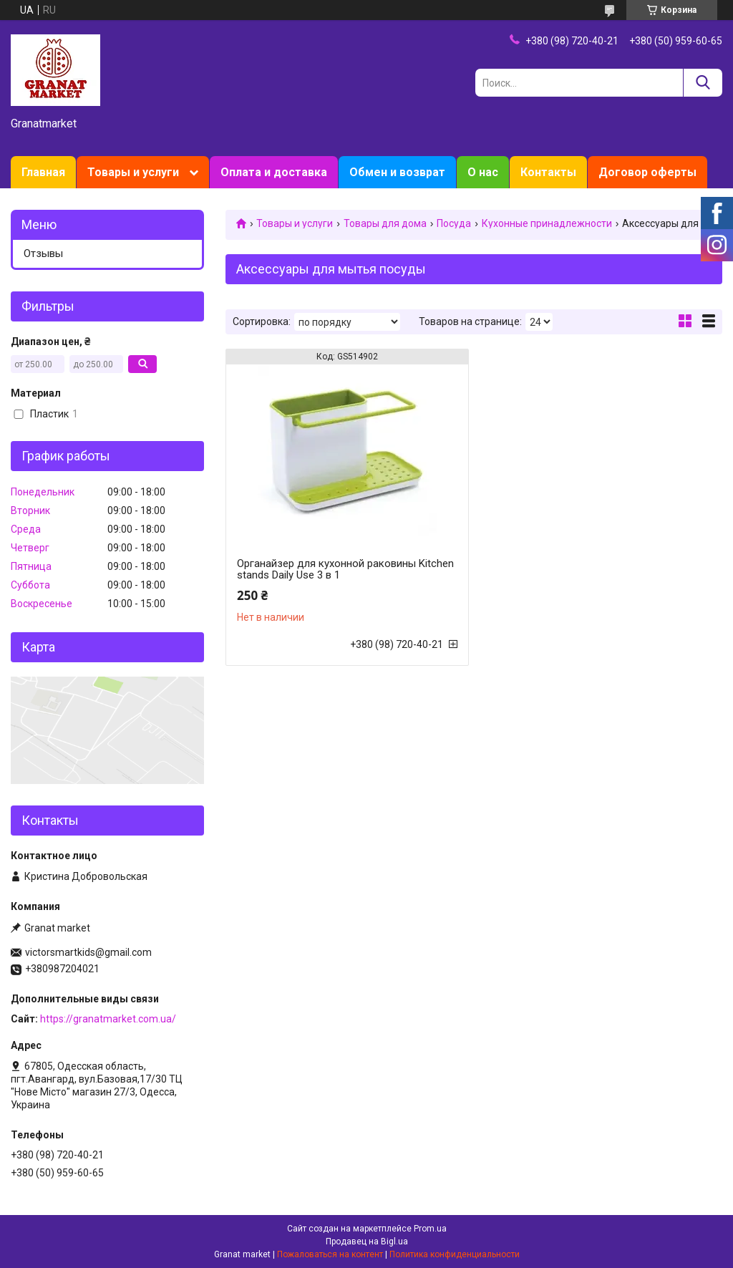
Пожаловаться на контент (330, 1254)
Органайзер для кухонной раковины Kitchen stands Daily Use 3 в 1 (345, 569)
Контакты (548, 172)
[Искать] (702, 83)
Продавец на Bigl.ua (367, 1241)
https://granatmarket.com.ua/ (108, 1019)
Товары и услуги (133, 172)
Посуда (454, 223)
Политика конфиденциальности (454, 1254)
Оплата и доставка (273, 172)
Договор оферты (647, 172)
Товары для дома (385, 223)
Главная (43, 172)
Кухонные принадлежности (547, 223)
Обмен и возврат (397, 172)
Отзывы (43, 253)
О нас (482, 172)
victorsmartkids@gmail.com (88, 952)
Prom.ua (430, 1229)
